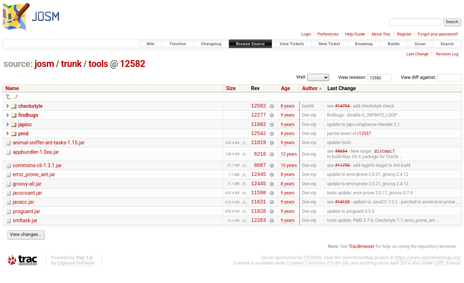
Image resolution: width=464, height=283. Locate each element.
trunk (71, 64)
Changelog (211, 44)
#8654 (341, 157)
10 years (289, 171)
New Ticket (329, 44)
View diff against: (431, 77)
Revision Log (447, 54)
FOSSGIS (312, 271)
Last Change (417, 54)
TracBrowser (361, 259)
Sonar (420, 44)
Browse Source (250, 44)
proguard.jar (26, 222)
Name (12, 88)
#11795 (342, 171)
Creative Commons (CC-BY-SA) (318, 276)
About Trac (381, 34)
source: (18, 64)
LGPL (439, 276)
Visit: (301, 77)
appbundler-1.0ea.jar (36, 157)
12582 (132, 64)
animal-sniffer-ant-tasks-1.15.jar (48, 147)
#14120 (342, 212)
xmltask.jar (25, 233)
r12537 (364, 137)
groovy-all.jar (27, 192)
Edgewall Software (76, 276)
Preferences (328, 34)
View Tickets (291, 44)
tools (98, 64)
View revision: (352, 77)
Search (447, 44)
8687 (260, 171)
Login (306, 34)
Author (310, 88)
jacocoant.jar (27, 202)
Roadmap (364, 44)
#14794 (342, 106)
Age (285, 88)
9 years (287, 116)
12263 (258, 233)
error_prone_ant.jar (34, 181)
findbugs (28, 116)
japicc (25, 127)
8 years (287, 106)
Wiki (150, 44)
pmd (23, 137)
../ (15, 97)
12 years (289, 159)
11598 (258, 202)
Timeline (177, 44)
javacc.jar (23, 212)
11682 (258, 127)
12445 (258, 181)
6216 (260, 159)
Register (404, 34)
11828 (258, 223)
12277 (258, 116)
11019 (258, 147)
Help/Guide (355, 34)
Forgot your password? (438, 34)
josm (44, 64)
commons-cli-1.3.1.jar (37, 171)
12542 (258, 137)
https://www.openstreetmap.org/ (428, 271)
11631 (258, 212)
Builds (394, 44)
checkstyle (30, 106)
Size (231, 88)
